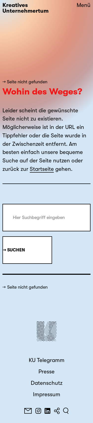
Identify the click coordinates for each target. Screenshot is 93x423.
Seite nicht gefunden (27, 287)
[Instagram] (38, 411)
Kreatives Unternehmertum (25, 8)
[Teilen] (57, 411)
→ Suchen (14, 249)
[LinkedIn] (47, 411)
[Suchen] (66, 411)
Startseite (42, 169)
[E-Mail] (28, 411)
